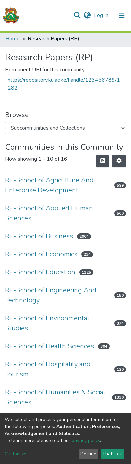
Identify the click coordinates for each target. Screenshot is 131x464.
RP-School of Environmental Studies (47, 323)
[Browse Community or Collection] (65, 128)
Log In (102, 15)
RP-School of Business (39, 236)
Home (12, 38)
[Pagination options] (119, 161)
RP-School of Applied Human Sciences (49, 213)
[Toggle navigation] (121, 15)
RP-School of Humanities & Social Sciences (55, 397)
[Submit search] (77, 15)
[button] (87, 15)
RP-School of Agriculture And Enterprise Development (49, 185)
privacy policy (86, 440)
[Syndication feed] (102, 161)
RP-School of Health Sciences (49, 346)
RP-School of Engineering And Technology (50, 295)
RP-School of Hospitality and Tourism (48, 369)
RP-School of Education (40, 272)
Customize (15, 454)
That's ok (112, 454)
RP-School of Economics (41, 254)
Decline (88, 454)
